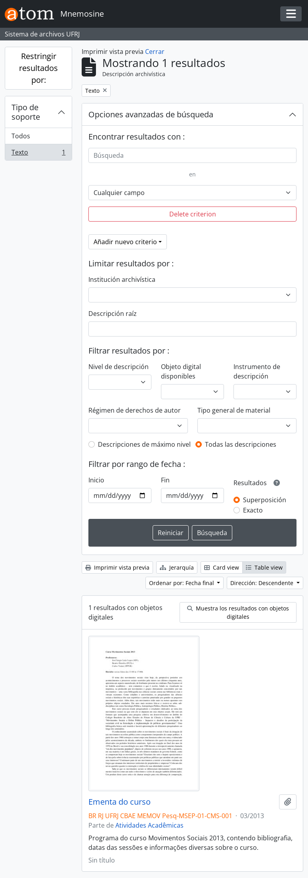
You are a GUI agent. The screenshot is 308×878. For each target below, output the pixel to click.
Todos (20, 136)
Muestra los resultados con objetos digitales (238, 612)
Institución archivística (121, 279)
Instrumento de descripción (256, 371)
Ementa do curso (119, 802)
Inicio (96, 480)
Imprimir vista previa (117, 567)
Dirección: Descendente (262, 583)
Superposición (264, 499)
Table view (264, 567)
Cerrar (155, 51)
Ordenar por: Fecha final (182, 583)
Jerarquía (177, 567)
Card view (221, 567)
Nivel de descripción (118, 366)
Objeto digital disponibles (181, 371)
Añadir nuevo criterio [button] (125, 241)
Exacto (253, 510)
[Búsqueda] (192, 155)
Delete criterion (192, 214)
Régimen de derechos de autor (134, 410)
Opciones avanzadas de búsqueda (150, 114)
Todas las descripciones (240, 444)
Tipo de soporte (25, 112)
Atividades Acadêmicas (149, 825)
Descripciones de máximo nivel (144, 444)
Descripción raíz (112, 313)
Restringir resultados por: (38, 68)
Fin (165, 480)
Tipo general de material (233, 410)
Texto (38, 153)
